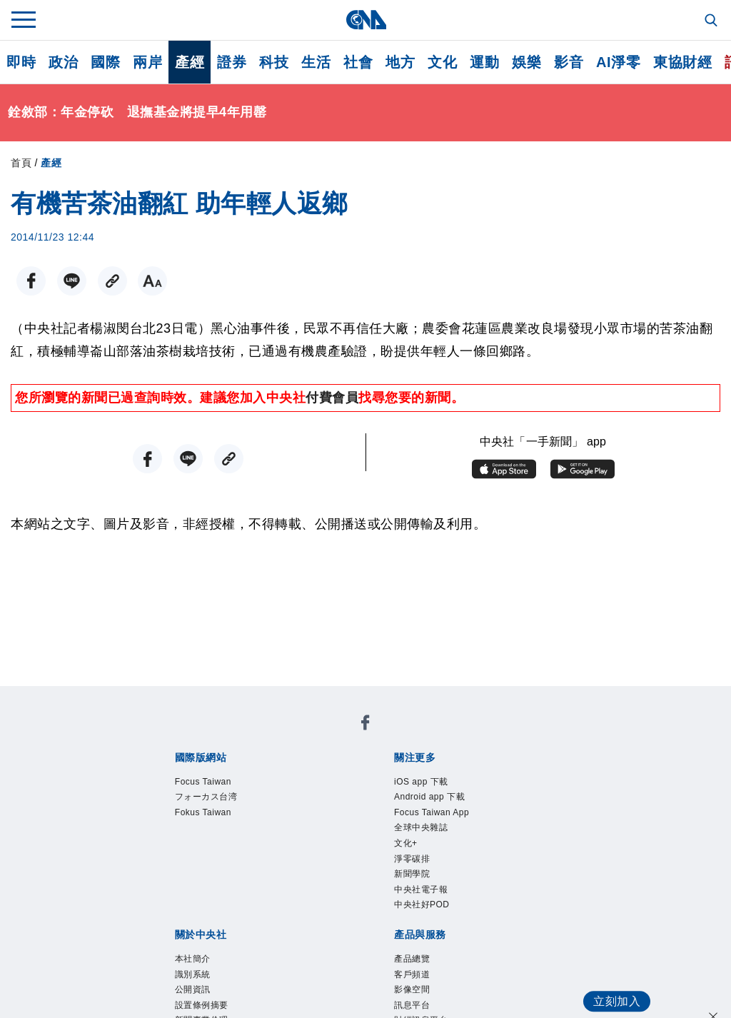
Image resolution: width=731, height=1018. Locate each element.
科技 (273, 62)
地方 (400, 62)
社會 (358, 62)
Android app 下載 (446, 803)
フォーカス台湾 (221, 803)
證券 (231, 62)
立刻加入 (609, 986)
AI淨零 (618, 62)
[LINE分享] (65, 281)
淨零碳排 (420, 880)
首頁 (21, 162)
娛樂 (526, 62)
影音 (568, 62)
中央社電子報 (433, 919)
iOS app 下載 (433, 784)
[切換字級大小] (138, 281)
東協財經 (682, 62)
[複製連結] (101, 281)
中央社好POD (435, 938)
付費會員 (332, 397)
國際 (105, 62)
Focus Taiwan (216, 784)
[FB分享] (29, 281)
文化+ (411, 861)
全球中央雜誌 (433, 842)
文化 (442, 62)
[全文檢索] (712, 21)
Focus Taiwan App (449, 822)
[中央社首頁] (365, 19)
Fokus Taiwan (216, 822)
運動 (484, 62)
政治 (63, 62)
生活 (316, 62)
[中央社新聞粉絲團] (365, 726)
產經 (189, 62)
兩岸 (147, 62)
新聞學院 (420, 899)
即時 (21, 62)
